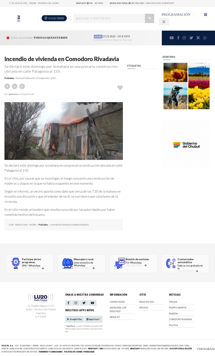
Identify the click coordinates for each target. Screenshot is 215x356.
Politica (173, 325)
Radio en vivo (146, 301)
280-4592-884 (127, 3)
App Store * (93, 319)
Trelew (173, 301)
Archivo (143, 307)
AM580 (56, 18)
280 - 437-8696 (89, 3)
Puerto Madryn (177, 307)
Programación (176, 15)
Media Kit (115, 317)
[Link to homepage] (203, 348)
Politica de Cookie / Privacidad (79, 352)
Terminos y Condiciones (51, 352)
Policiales (9, 78)
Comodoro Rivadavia (180, 319)
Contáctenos (117, 301)
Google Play (74, 319)
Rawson (173, 313)
